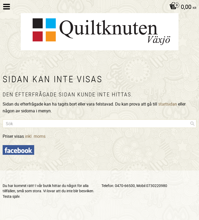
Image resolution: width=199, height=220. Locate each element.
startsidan (167, 104)
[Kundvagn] (181, 7)
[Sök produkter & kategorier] (99, 123)
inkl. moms (35, 136)
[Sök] (192, 124)
